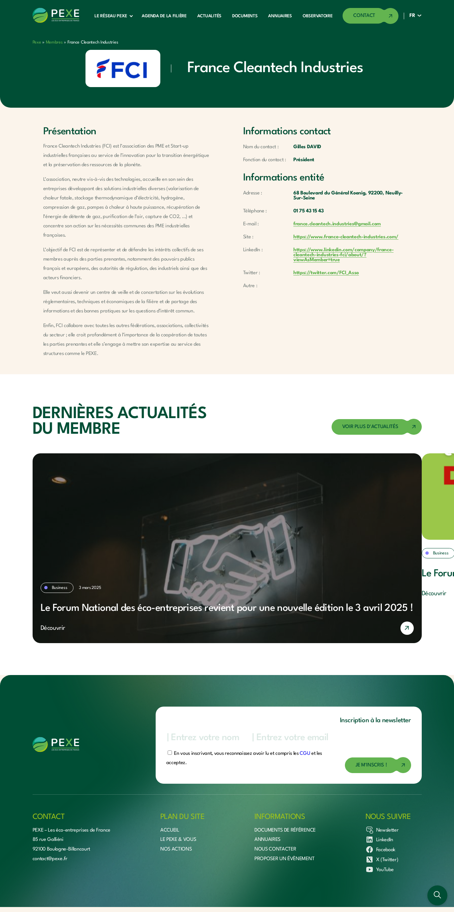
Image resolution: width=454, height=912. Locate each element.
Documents (244, 16)
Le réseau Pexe (110, 16)
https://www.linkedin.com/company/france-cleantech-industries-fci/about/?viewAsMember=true (343, 255)
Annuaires (280, 16)
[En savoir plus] (227, 628)
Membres (54, 42)
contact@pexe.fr (50, 858)
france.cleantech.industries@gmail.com (337, 224)
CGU (305, 753)
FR (412, 15)
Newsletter (382, 830)
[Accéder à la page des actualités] (377, 427)
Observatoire (318, 16)
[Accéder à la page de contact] (370, 16)
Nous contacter (275, 849)
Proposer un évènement (284, 858)
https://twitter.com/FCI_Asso (326, 273)
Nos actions (176, 849)
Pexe (37, 42)
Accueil (169, 830)
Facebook (380, 850)
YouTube (380, 869)
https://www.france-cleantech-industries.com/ (345, 237)
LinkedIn (379, 840)
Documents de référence (285, 830)
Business (60, 588)
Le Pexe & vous (178, 839)
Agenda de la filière (164, 16)
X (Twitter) (382, 859)
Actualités (209, 16)
